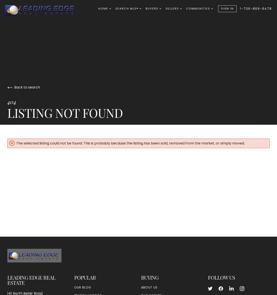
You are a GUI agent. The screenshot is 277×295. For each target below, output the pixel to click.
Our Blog (82, 287)
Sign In (227, 9)
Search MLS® (128, 9)
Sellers (174, 9)
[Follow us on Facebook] (221, 288)
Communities (199, 9)
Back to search (23, 87)
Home (104, 9)
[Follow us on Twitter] (210, 288)
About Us (149, 287)
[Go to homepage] (44, 10)
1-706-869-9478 (256, 9)
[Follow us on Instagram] (242, 288)
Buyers (153, 9)
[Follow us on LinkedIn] (231, 288)
